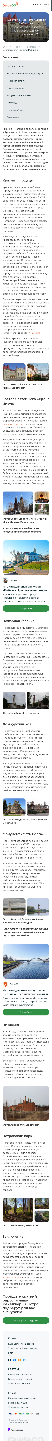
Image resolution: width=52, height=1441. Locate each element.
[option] (15, 66)
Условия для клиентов (19, 1383)
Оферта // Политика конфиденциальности (18, 1421)
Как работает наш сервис (21, 1344)
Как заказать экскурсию (20, 1374)
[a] (26, 608)
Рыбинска (34, 333)
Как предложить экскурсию (22, 1398)
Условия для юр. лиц (18, 1407)
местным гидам (12, 1277)
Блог (10, 1353)
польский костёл (13, 424)
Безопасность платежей (20, 1379)
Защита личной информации (22, 1348)
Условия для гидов (17, 1403)
